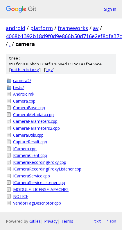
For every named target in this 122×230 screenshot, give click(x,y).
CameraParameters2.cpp (36, 128)
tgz (49, 69)
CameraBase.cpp (29, 107)
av (95, 28)
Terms (67, 221)
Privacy (51, 221)
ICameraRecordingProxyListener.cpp (47, 169)
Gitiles (35, 221)
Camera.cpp (24, 101)
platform (41, 28)
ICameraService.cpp (31, 176)
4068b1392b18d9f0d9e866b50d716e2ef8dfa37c (64, 36)
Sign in (110, 9)
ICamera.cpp (25, 148)
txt (97, 221)
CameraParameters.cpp (35, 121)
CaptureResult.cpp (30, 141)
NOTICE (20, 196)
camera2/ (22, 80)
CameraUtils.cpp (28, 135)
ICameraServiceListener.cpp (39, 182)
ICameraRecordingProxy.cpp (39, 162)
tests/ (18, 87)
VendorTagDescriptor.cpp (37, 203)
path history (25, 69)
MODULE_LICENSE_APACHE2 (41, 189)
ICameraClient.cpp (30, 155)
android (15, 28)
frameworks (73, 28)
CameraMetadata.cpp (33, 114)
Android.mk (23, 94)
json (111, 221)
